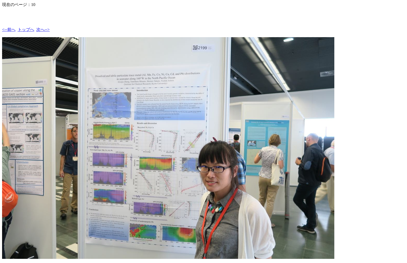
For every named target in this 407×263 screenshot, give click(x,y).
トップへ (26, 29)
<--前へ (9, 29)
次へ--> (43, 29)
